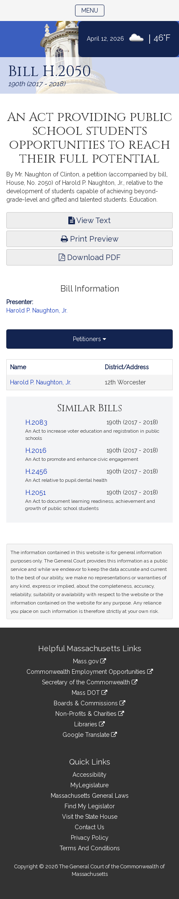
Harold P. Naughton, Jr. (36, 310)
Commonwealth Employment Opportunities (89, 671)
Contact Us (89, 827)
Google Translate (89, 734)
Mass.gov (89, 661)
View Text (89, 220)
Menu (92, 10)
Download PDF (90, 257)
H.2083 (36, 422)
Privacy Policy (90, 837)
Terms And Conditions (90, 848)
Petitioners (89, 339)
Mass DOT (89, 692)
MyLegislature (89, 785)
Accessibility (89, 774)
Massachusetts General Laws (90, 795)
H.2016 (36, 451)
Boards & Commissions (89, 703)
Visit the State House (89, 816)
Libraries (89, 724)
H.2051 (35, 493)
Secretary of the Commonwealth (89, 682)
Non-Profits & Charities (89, 713)
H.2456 (36, 472)
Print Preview (90, 238)
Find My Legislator (90, 806)
